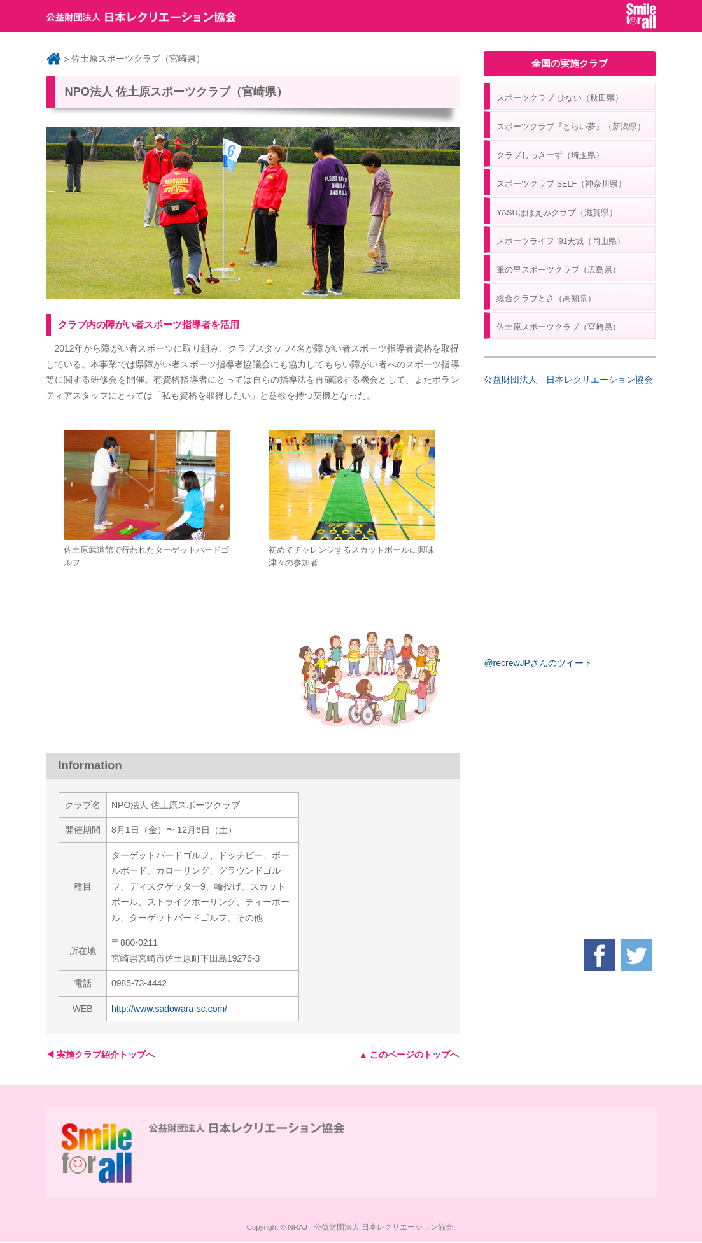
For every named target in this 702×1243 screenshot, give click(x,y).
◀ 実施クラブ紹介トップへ (100, 1054)
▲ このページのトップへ (409, 1054)
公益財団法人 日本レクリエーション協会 (568, 379)
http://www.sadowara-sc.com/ (169, 1009)
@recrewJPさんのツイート (538, 663)
